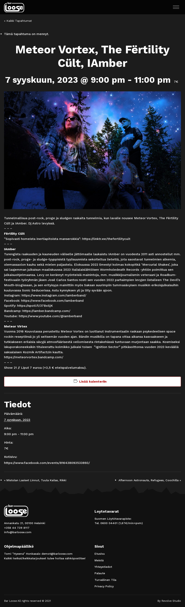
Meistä (99, 560)
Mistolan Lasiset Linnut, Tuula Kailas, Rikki (35, 480)
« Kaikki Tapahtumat (18, 20)
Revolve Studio (171, 600)
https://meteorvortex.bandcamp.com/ (33, 357)
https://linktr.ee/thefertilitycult (106, 239)
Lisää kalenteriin (93, 381)
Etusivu (100, 553)
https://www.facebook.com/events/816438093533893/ (47, 463)
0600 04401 (108, 523)
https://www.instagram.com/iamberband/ (54, 295)
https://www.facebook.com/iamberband (52, 300)
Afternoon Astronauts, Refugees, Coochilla (149, 480)
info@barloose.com (17, 532)
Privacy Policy (104, 586)
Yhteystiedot (103, 566)
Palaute (100, 573)
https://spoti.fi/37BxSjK (35, 306)
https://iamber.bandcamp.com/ (46, 311)
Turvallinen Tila (105, 579)
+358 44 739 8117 (16, 527)
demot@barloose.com (57, 553)
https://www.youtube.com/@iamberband (50, 316)
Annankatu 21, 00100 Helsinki (24, 523)
